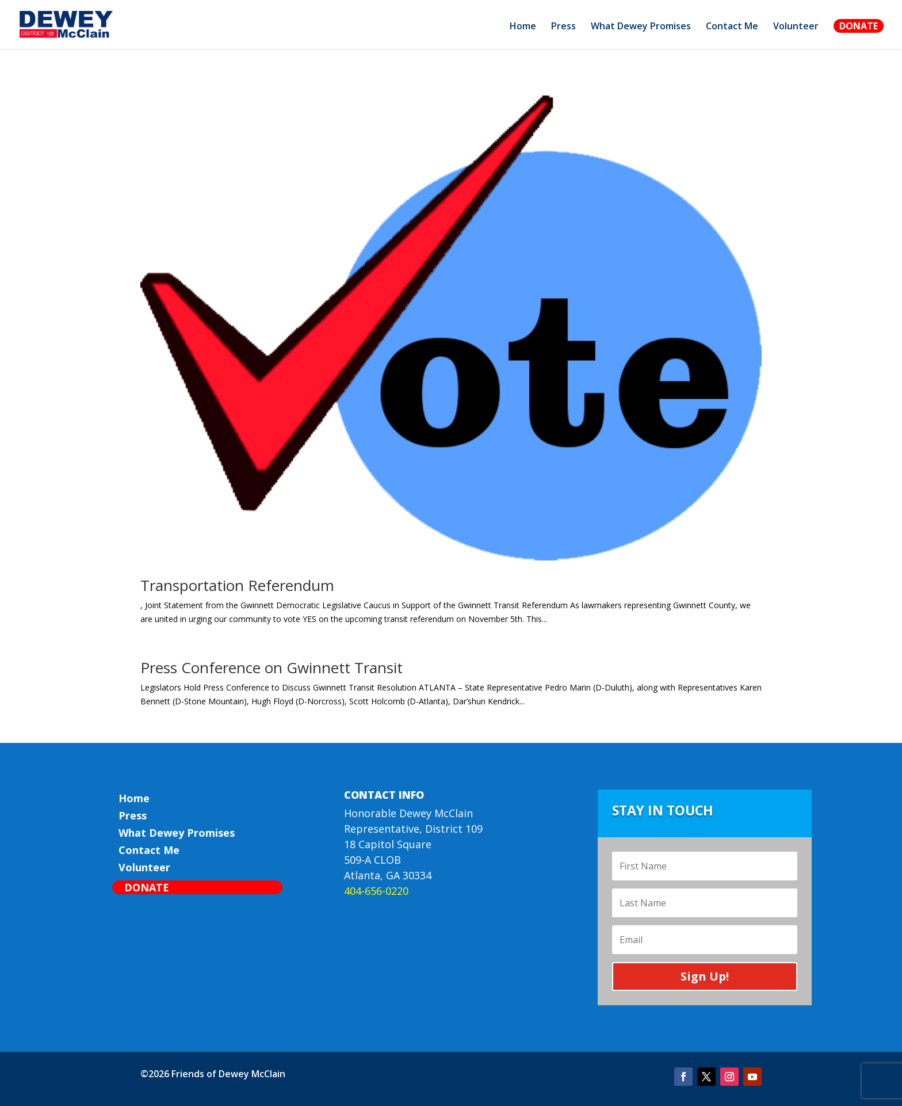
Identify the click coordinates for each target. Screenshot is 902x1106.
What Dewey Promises (641, 27)
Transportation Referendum (237, 585)
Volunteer (796, 27)
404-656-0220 (376, 891)
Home (523, 27)
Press (563, 27)
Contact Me (732, 27)
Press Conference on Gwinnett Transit (271, 667)
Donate (858, 26)
